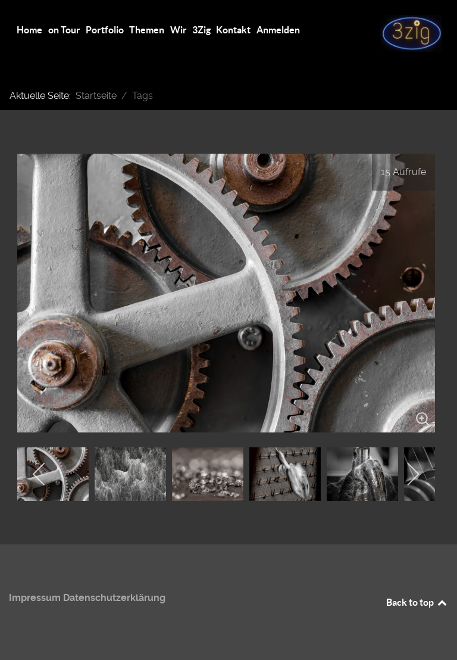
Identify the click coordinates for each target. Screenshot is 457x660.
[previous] (39, 474)
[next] (412, 474)
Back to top (417, 602)
